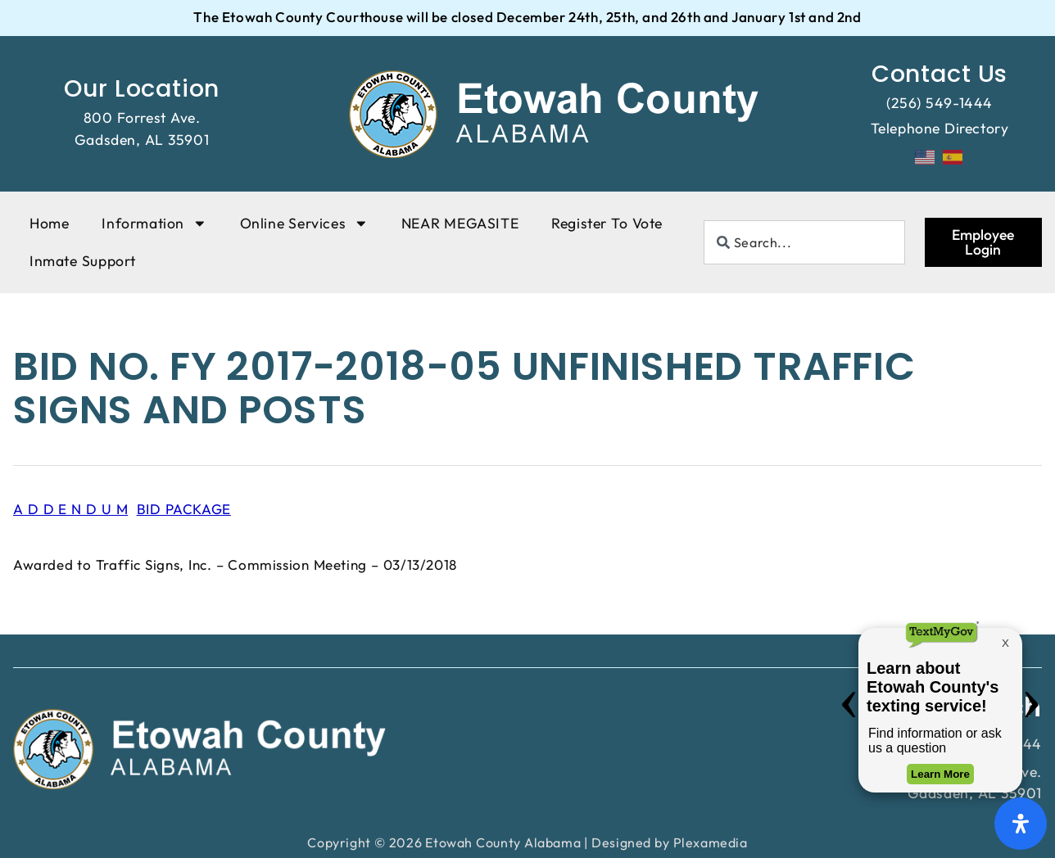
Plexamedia (710, 842)
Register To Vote (607, 223)
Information (154, 223)
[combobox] (804, 242)
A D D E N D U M (70, 508)
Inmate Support (82, 260)
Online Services (304, 223)
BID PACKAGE (184, 508)
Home (49, 223)
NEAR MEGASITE (459, 223)
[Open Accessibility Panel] (1020, 823)
